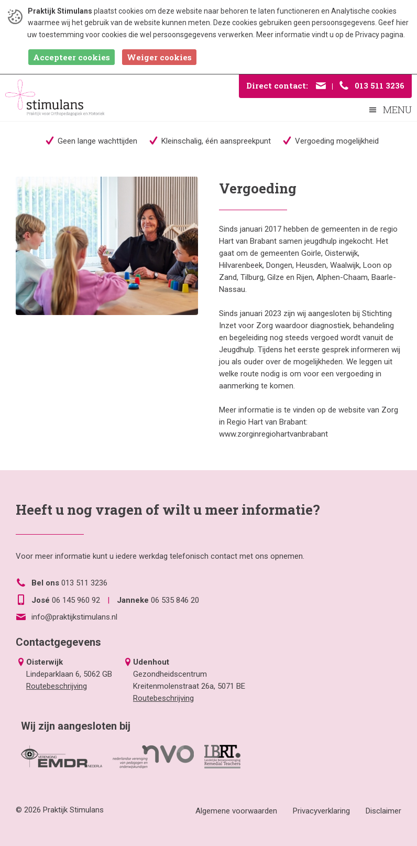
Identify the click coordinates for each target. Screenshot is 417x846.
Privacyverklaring (321, 811)
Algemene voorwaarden (236, 811)
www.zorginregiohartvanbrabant (273, 434)
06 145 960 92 (76, 600)
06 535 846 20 (175, 600)
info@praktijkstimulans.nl (74, 617)
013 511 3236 (84, 583)
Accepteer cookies (71, 57)
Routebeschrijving (56, 686)
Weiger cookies (159, 57)
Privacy (367, 34)
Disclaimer (383, 811)
